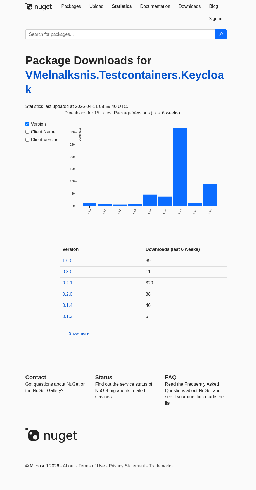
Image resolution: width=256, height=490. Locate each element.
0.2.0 (68, 294)
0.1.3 (68, 316)
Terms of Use (92, 465)
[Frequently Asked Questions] (171, 377)
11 (148, 271)
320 (149, 283)
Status (103, 377)
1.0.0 (68, 260)
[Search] (221, 34)
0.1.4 (68, 305)
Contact (35, 377)
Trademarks (161, 465)
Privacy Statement (127, 465)
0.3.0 (68, 271)
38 (148, 294)
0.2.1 (68, 283)
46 (148, 305)
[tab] (71, 6)
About (69, 465)
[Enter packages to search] (120, 34)
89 (148, 260)
